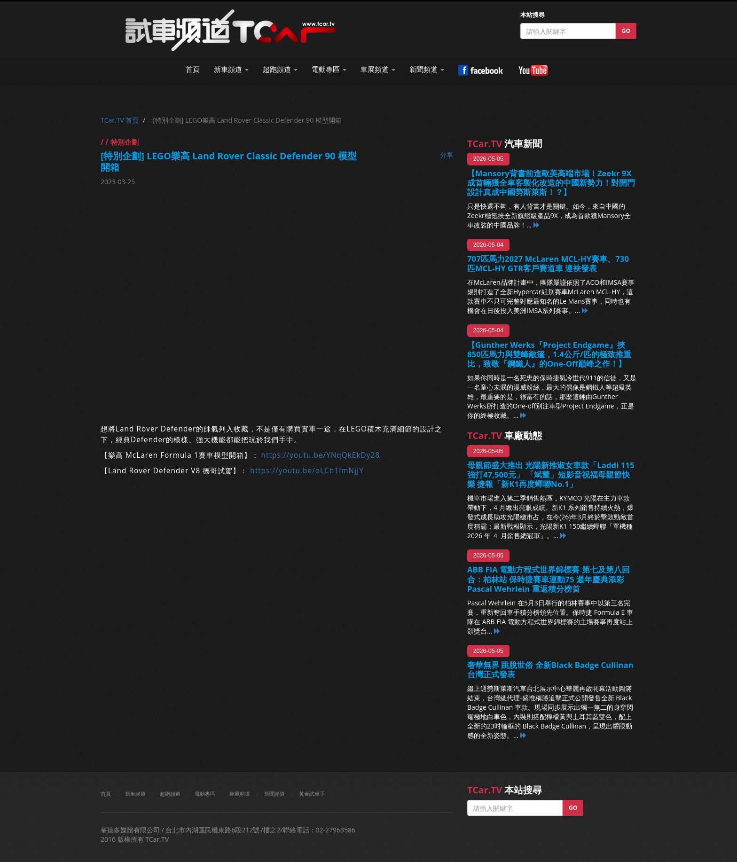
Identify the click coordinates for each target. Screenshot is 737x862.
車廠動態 (504, 435)
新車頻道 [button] (231, 69)
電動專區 (205, 793)
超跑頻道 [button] (280, 69)
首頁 (193, 69)
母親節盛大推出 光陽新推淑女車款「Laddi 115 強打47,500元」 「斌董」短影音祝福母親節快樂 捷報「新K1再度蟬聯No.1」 (550, 474)
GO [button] (626, 31)
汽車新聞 (504, 143)
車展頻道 (239, 793)
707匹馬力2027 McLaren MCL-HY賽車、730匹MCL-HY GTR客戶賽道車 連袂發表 (548, 263)
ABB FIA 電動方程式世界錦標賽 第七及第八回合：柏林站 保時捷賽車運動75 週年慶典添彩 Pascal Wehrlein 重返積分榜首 (549, 579)
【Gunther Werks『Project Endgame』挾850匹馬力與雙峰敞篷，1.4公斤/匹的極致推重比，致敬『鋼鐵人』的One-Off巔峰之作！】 (549, 354)
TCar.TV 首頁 (120, 120)
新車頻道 (135, 793)
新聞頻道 (274, 793)
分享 (446, 154)
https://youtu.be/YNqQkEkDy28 (320, 455)
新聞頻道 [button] (426, 69)
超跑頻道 (170, 793)
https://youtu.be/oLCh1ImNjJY (307, 471)
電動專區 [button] (329, 69)
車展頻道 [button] (378, 69)
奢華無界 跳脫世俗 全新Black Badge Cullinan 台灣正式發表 (550, 669)
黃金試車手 (312, 793)
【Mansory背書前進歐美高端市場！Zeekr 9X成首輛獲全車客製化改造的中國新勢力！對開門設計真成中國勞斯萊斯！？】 (551, 182)
